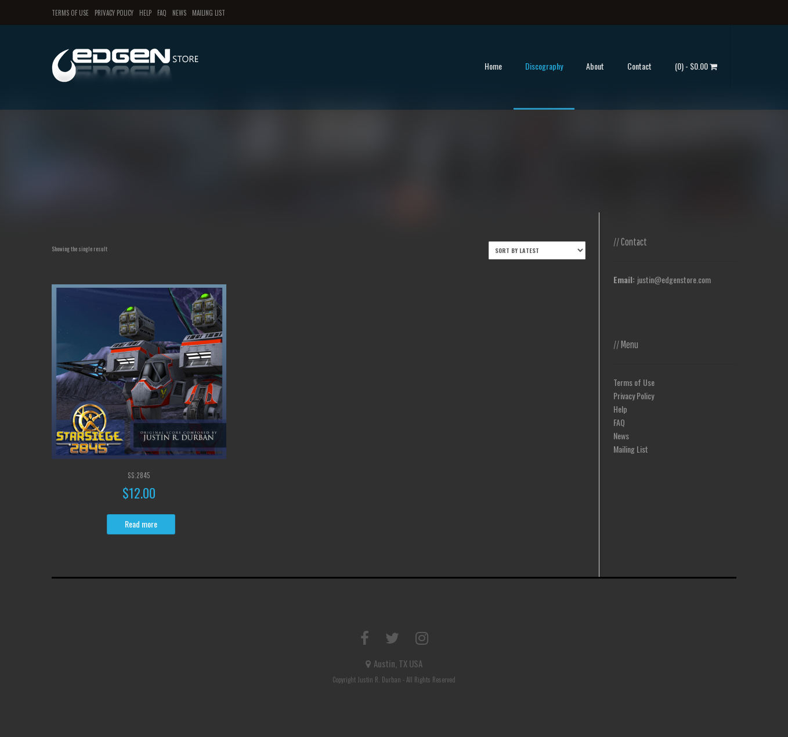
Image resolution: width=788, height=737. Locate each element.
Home (493, 66)
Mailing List (208, 12)
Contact (639, 66)
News (179, 12)
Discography (544, 66)
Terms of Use (70, 12)
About (595, 66)
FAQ (162, 12)
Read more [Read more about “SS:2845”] (141, 524)
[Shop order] (537, 250)
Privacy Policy (114, 12)
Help (145, 12)
